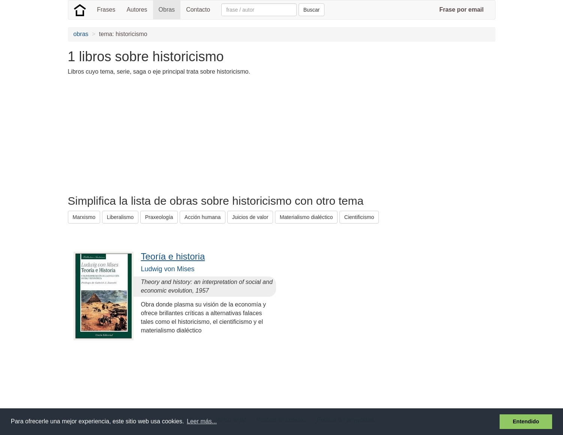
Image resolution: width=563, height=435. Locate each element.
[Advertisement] (204, 134)
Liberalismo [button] (120, 217)
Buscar (311, 10)
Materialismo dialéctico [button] (306, 217)
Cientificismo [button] (359, 217)
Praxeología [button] (159, 217)
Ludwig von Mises (168, 269)
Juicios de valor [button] (250, 217)
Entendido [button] (526, 421)
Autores (136, 9)
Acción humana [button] (203, 217)
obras (81, 34)
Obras (167, 9)
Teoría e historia (173, 256)
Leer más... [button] (202, 421)
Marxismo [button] (84, 217)
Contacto (198, 9)
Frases (106, 9)
